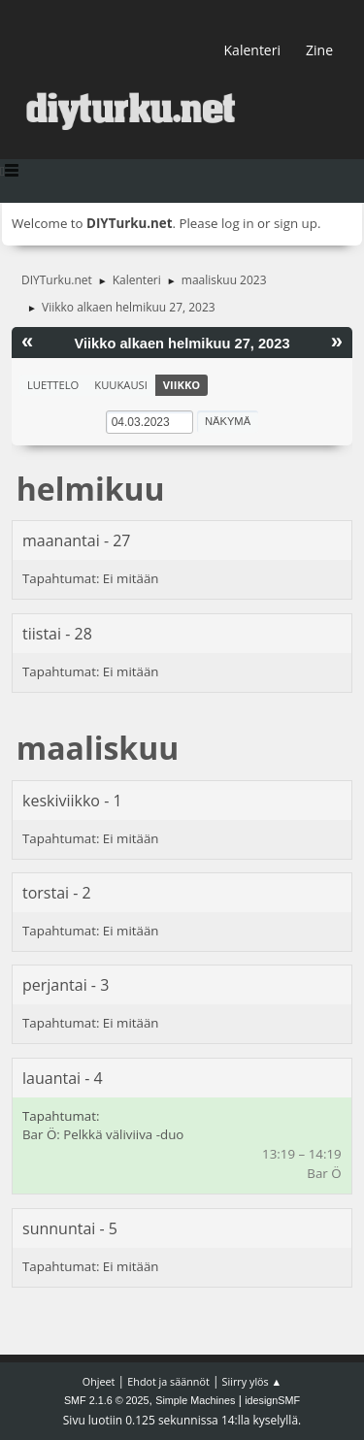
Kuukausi (121, 384)
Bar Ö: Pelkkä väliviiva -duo (102, 1134)
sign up (295, 223)
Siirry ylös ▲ (252, 1381)
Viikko (181, 384)
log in (237, 223)
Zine (319, 50)
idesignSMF (272, 1400)
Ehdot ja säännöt (168, 1381)
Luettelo (53, 384)
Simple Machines (195, 1400)
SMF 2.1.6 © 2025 (106, 1400)
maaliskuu (98, 748)
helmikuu (91, 488)
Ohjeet (99, 1381)
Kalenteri (252, 50)
